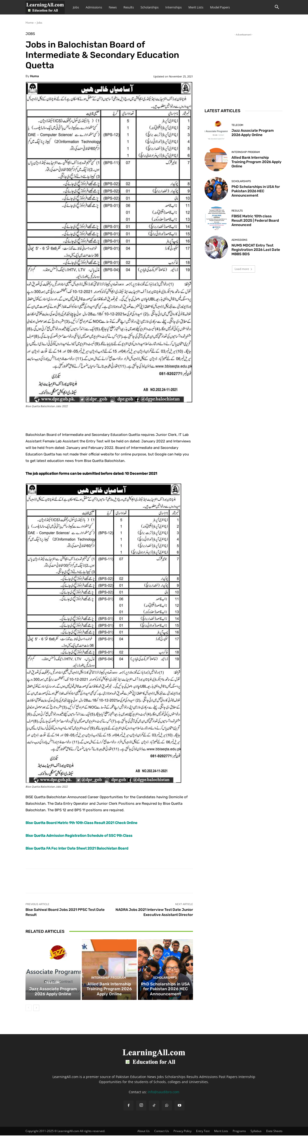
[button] (276, 7)
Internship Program (108, 985)
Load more (243, 269)
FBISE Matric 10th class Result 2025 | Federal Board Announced (255, 220)
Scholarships (150, 7)
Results (128, 7)
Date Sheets (274, 1136)
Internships (173, 7)
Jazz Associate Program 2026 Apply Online (53, 997)
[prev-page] (29, 1013)
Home (30, 23)
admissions (239, 240)
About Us (143, 1136)
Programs (239, 1136)
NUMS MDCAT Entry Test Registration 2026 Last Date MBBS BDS (255, 249)
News (113, 7)
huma (34, 76)
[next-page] (36, 1013)
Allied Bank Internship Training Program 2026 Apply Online (109, 995)
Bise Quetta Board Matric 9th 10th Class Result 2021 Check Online (81, 823)
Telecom (52, 989)
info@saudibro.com (163, 1097)
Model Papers (220, 7)
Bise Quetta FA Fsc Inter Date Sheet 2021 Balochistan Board (77, 848)
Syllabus (256, 1136)
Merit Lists (195, 7)
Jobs (76, 7)
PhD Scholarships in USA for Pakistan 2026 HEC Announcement (165, 995)
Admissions (94, 7)
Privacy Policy (182, 1136)
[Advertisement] (243, 67)
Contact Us (161, 1136)
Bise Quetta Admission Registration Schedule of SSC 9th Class (79, 835)
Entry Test (203, 1136)
